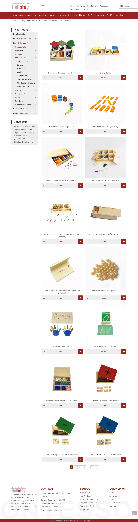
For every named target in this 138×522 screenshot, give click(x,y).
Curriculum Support (23, 104)
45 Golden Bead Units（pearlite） (105, 290)
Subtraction (22, 76)
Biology (18, 90)
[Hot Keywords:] (61, 6)
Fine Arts (18, 97)
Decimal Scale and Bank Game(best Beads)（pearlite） (62, 235)
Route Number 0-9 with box (105, 347)
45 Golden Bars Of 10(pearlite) (105, 126)
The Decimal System (26, 83)
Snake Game (105, 73)
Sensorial (19, 50)
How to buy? (92, 6)
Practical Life (20, 47)
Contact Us (114, 506)
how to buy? (114, 503)
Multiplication (22, 61)
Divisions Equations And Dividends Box (105, 454)
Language (19, 54)
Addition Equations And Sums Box (105, 401)
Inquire (52, 77)
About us (81, 6)
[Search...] (50, 6)
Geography (20, 94)
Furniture (19, 101)
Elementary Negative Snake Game (62, 73)
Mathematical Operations (27, 86)
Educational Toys (20, 113)
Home (111, 492)
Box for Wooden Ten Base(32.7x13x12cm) (105, 234)
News (72, 6)
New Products (19, 34)
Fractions (21, 68)
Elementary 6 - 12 (20, 109)
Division (20, 65)
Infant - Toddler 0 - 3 (22, 38)
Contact (84, 9)
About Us (113, 496)
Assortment (21, 29)
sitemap (87, 520)
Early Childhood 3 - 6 (22, 43)
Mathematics (21, 58)
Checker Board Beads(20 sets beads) (62, 401)
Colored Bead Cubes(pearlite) (62, 126)
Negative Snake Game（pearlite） (105, 180)
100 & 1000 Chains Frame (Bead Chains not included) (62, 291)
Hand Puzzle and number (61, 347)
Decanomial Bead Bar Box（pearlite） (62, 180)
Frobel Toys (85, 509)
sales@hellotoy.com (24, 142)
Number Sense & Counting (27, 79)
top (134, 513)
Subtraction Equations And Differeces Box (62, 454)
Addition (20, 72)
